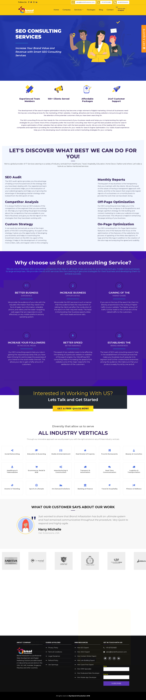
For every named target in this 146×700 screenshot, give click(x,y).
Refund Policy (53, 660)
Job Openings (53, 665)
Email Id (105, 674)
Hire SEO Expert (83, 648)
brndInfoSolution (123, 2)
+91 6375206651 (106, 2)
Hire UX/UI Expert (83, 652)
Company (67, 10)
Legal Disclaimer (54, 656)
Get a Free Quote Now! (73, 426)
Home (56, 10)
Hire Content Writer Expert (86, 656)
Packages (91, 10)
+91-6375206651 (111, 648)
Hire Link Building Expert (86, 660)
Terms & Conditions (55, 652)
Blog (101, 10)
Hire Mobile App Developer (86, 677)
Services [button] (78, 10)
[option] (43, 561)
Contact (110, 10)
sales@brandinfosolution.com (85, 2)
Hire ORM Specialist (84, 669)
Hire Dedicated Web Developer (88, 673)
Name (105, 666)
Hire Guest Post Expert (85, 665)
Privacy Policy (53, 648)
